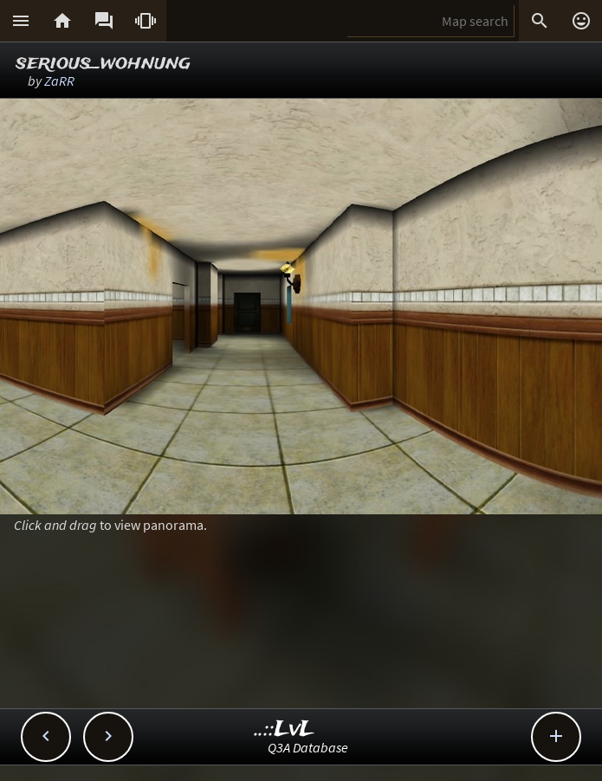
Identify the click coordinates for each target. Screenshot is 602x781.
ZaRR (59, 80)
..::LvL (285, 729)
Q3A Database (308, 747)
